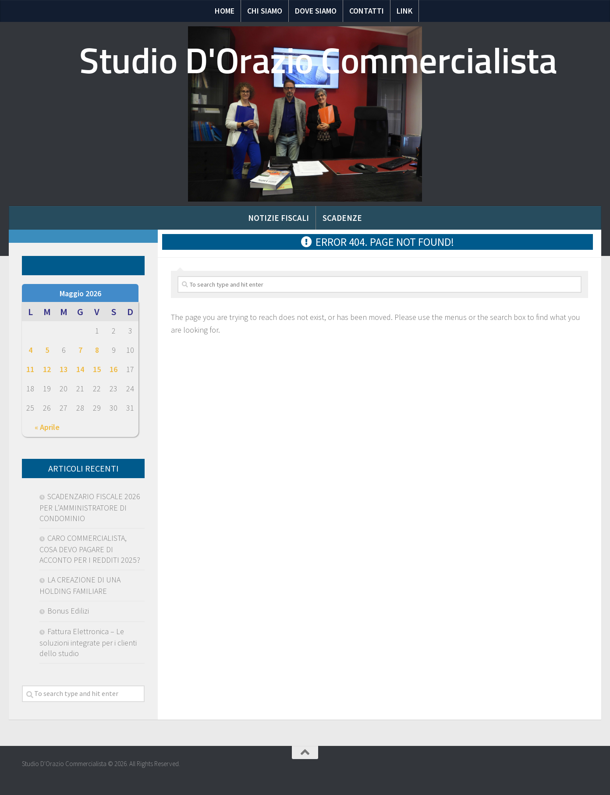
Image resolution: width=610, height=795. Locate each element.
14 (80, 369)
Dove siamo (316, 11)
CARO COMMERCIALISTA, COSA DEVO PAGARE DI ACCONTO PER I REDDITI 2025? (89, 549)
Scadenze (342, 218)
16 (113, 369)
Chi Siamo (264, 11)
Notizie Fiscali (278, 218)
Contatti (366, 11)
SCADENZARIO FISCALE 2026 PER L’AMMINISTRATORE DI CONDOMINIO (89, 507)
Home (224, 11)
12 (47, 369)
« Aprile (47, 427)
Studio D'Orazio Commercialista (318, 60)
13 (63, 369)
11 (30, 369)
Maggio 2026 (80, 293)
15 (97, 369)
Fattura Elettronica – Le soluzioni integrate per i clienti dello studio (88, 642)
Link (404, 11)
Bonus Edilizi (68, 611)
